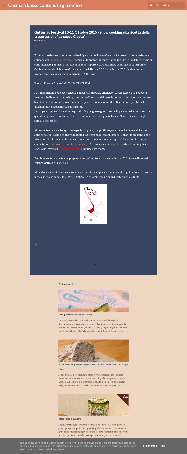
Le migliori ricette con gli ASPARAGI (75, 314)
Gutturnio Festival (60, 59)
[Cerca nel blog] (169, 5)
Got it (164, 446)
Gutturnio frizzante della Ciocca (69, 144)
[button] (36, 46)
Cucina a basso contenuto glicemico (45, 5)
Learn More (150, 446)
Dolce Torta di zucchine (69, 419)
